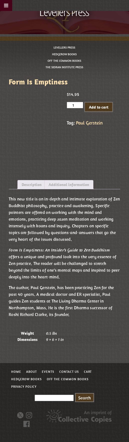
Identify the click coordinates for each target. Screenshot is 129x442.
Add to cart (98, 107)
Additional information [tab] (69, 184)
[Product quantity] (75, 105)
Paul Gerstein (89, 123)
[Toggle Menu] (6, 5)
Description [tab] (32, 184)
